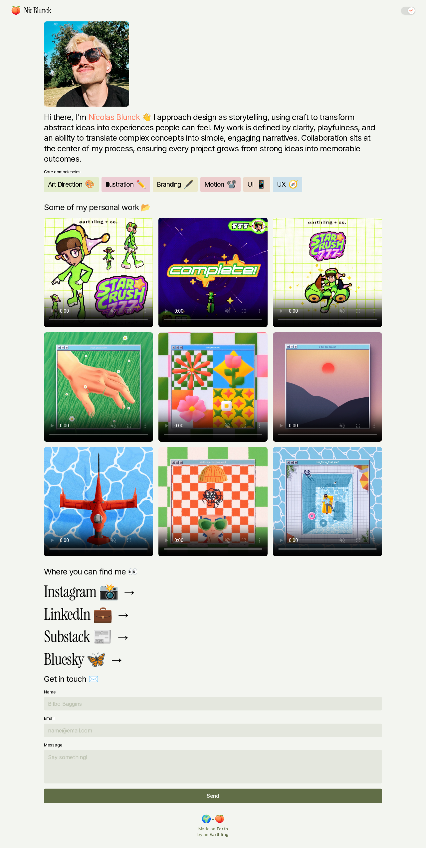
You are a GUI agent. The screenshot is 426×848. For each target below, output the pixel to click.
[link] (16, 10)
